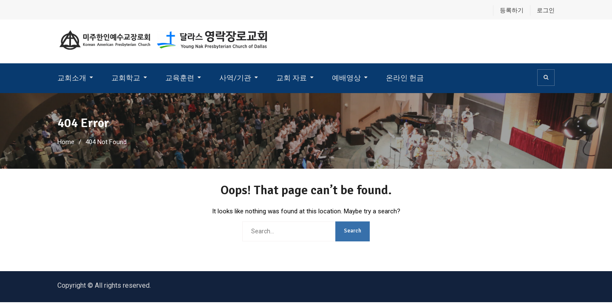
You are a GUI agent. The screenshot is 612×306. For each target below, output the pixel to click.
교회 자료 (291, 78)
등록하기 (512, 10)
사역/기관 (235, 78)
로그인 (546, 10)
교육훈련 (179, 78)
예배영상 (346, 78)
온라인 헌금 (405, 78)
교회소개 (71, 78)
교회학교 (125, 78)
